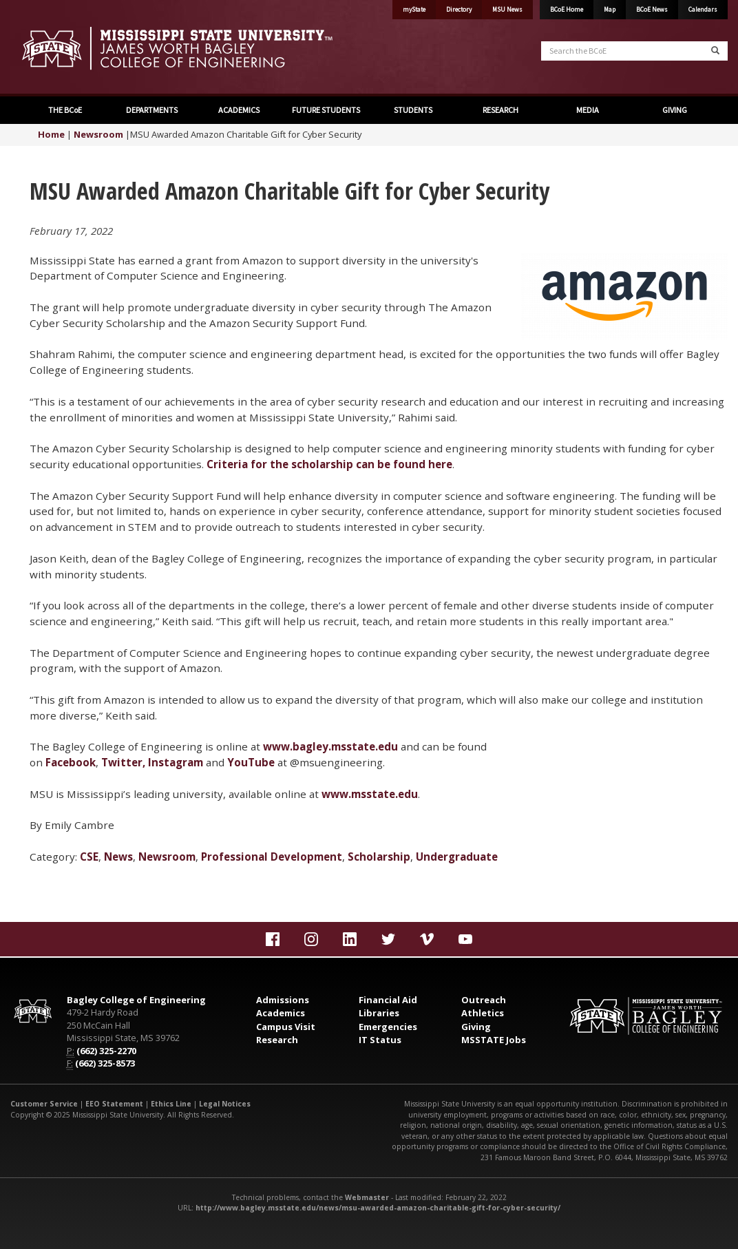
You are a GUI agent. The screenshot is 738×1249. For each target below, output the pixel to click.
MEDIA (587, 110)
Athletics (482, 1013)
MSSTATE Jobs (493, 1039)
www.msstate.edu (369, 794)
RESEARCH (499, 110)
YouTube (251, 762)
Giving (476, 1026)
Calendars (702, 10)
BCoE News (652, 10)
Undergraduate (457, 856)
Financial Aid (388, 1000)
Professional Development (271, 856)
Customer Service (44, 1104)
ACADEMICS (238, 110)
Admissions (282, 1000)
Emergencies (388, 1026)
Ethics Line (171, 1104)
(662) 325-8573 (105, 1063)
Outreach (483, 1000)
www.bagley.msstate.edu (330, 746)
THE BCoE (64, 110)
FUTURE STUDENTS (325, 110)
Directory (459, 10)
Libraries (379, 1013)
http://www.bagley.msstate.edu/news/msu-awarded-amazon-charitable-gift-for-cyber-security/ (378, 1208)
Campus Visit (285, 1026)
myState (414, 10)
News (118, 856)
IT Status (380, 1039)
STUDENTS (412, 110)
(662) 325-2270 (106, 1051)
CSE (89, 856)
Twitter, (123, 762)
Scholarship (379, 856)
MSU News (507, 10)
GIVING (674, 110)
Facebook (70, 762)
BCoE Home (566, 10)
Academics (280, 1013)
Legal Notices (225, 1104)
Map (609, 10)
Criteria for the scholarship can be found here (329, 464)
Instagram (175, 762)
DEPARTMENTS (151, 110)
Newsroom (98, 134)
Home (51, 134)
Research (277, 1039)
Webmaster (367, 1197)
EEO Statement (114, 1104)
